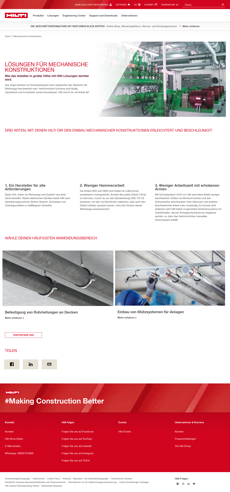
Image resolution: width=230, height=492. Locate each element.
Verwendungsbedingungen (17, 478)
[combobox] (203, 4)
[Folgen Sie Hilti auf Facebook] (177, 484)
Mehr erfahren (13, 317)
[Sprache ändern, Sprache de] (138, 4)
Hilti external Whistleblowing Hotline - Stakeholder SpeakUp (33, 485)
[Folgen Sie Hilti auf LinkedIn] (188, 484)
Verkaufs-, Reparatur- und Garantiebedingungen (85, 478)
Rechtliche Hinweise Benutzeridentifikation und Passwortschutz (35, 482)
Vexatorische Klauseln (121, 478)
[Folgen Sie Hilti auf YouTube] (194, 484)
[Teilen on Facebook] (12, 364)
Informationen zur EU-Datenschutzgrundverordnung (92, 482)
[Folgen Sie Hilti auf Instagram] (183, 484)
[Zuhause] (16, 15)
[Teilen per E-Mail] (49, 364)
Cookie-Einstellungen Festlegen (134, 482)
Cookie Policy (53, 478)
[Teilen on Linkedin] (30, 364)
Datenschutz (39, 478)
